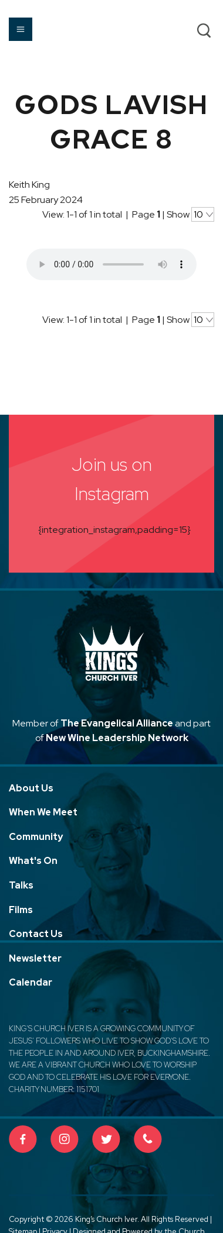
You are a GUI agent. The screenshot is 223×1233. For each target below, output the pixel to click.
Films (21, 910)
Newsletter (35, 958)
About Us (31, 788)
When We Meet (43, 812)
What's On (33, 861)
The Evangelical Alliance (116, 723)
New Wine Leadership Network (117, 738)
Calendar (30, 982)
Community (36, 837)
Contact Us (36, 934)
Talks (21, 885)
